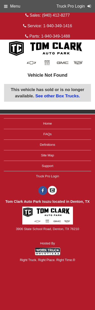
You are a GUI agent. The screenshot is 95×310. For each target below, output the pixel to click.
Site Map (47, 155)
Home (47, 123)
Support (47, 166)
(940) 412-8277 (56, 15)
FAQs (47, 134)
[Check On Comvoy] (52, 191)
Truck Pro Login (47, 176)
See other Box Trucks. (57, 96)
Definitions (47, 145)
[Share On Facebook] (42, 191)
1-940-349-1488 (55, 36)
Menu (12, 6)
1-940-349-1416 (57, 26)
